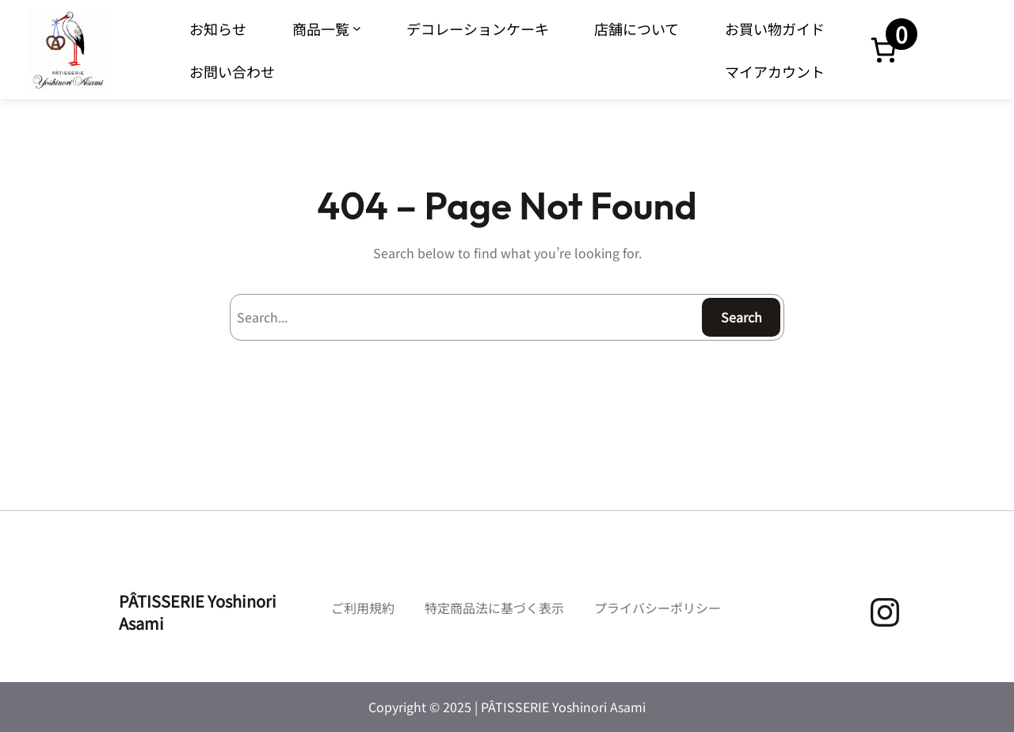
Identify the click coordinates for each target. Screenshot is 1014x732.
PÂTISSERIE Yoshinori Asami (197, 612)
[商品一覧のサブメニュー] (357, 28)
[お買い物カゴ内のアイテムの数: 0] (883, 50)
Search (741, 316)
